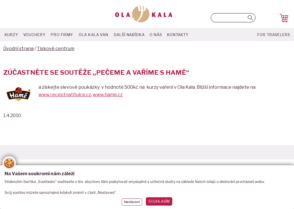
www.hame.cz (108, 94)
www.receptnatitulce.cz (64, 94)
